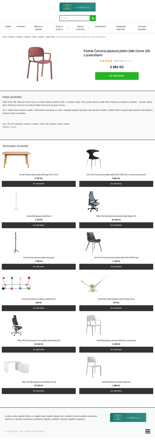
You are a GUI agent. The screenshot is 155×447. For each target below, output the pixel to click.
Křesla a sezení (38, 27)
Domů (8, 26)
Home (4, 37)
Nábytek (27, 37)
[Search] (93, 18)
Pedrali (13, 127)
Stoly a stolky (59, 27)
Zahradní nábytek (120, 27)
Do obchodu (117, 76)
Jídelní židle (50, 37)
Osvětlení (100, 26)
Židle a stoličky (80, 27)
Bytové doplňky (142, 27)
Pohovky (21, 26)
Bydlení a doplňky (16, 37)
